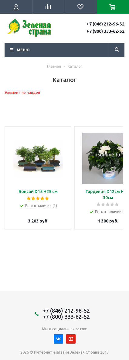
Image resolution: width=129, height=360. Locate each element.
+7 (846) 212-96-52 (105, 24)
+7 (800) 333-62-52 (105, 31)
